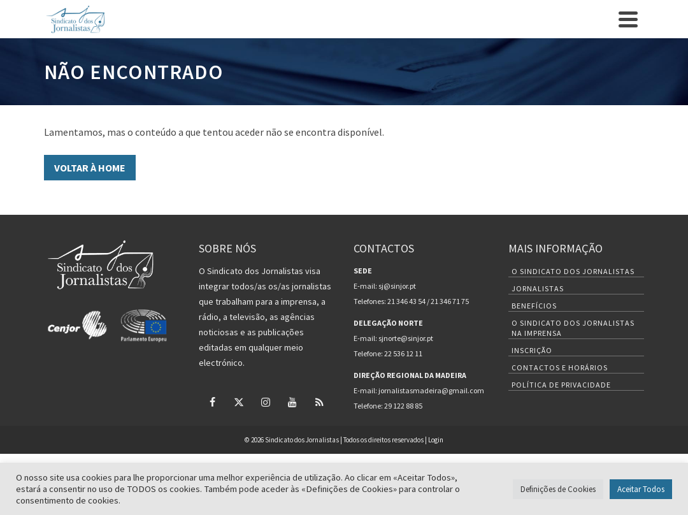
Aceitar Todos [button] (640, 489)
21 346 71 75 (450, 301)
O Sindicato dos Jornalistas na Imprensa (573, 328)
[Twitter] (239, 401)
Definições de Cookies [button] (558, 489)
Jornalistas (538, 288)
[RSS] (319, 401)
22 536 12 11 (403, 353)
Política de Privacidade (561, 384)
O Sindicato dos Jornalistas (573, 271)
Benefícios (534, 305)
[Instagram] (266, 401)
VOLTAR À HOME (89, 167)
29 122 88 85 (403, 405)
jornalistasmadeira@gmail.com (431, 390)
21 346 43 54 (406, 301)
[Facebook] (212, 401)
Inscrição (532, 350)
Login (435, 439)
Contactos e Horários (560, 367)
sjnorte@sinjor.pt (405, 338)
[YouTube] (292, 401)
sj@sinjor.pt (397, 286)
